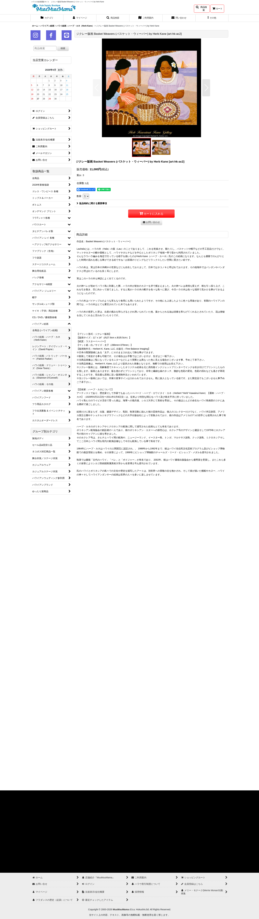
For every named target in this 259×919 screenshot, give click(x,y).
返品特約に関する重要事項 (92, 203)
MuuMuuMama (121, 909)
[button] (202, 9)
